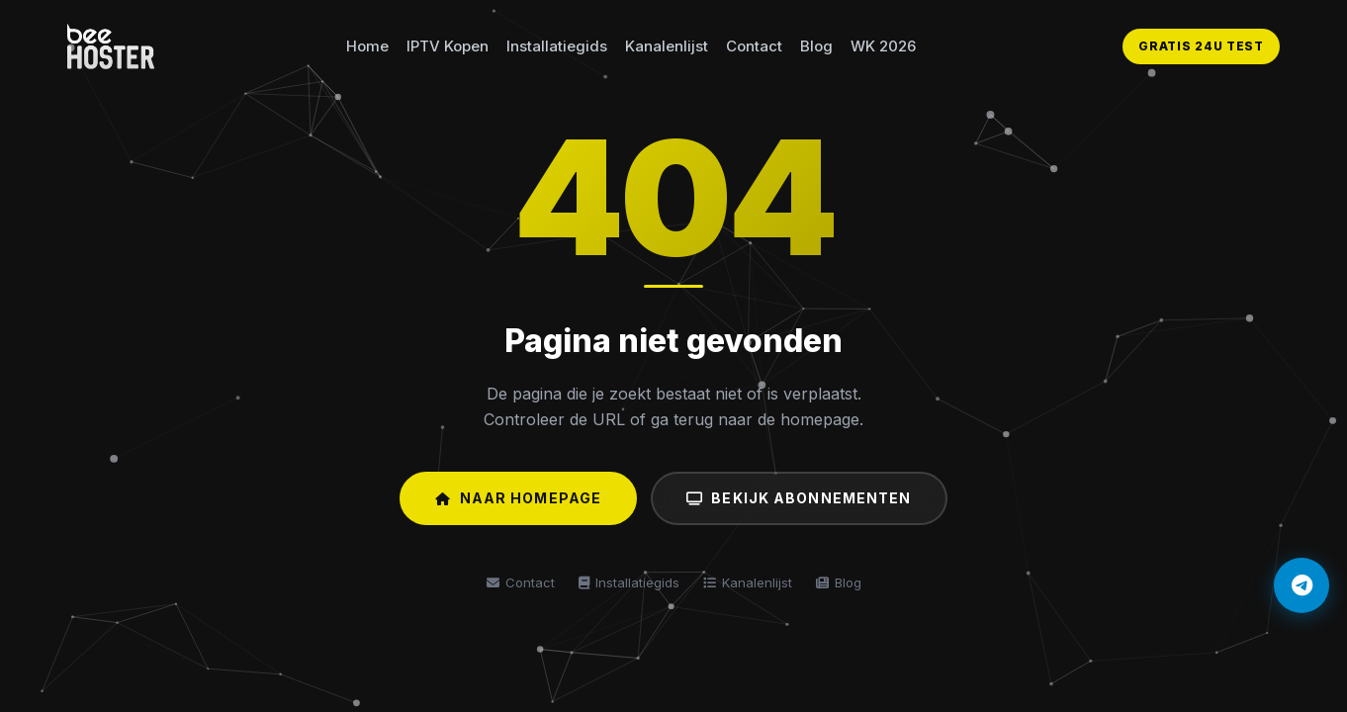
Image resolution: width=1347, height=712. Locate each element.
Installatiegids (556, 46)
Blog (816, 46)
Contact (754, 46)
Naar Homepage (518, 498)
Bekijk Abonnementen (798, 498)
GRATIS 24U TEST (1201, 46)
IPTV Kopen (447, 46)
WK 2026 (883, 46)
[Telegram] (1301, 585)
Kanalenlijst (666, 46)
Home (367, 46)
